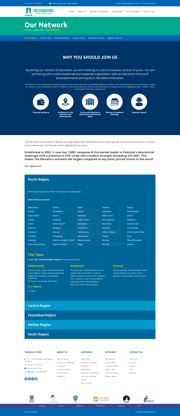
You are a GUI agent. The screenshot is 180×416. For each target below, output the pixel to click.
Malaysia (42, 406)
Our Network (52, 30)
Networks (38, 30)
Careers (132, 366)
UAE (139, 406)
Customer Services (96, 38)
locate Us (132, 362)
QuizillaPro (61, 376)
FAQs (131, 369)
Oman (61, 406)
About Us (82, 11)
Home (71, 11)
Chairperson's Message (65, 362)
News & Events (62, 373)
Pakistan (79, 406)
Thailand (121, 406)
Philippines (100, 406)
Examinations (86, 369)
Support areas (79, 38)
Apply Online (85, 359)
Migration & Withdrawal (89, 373)
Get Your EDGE (133, 11)
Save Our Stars (86, 383)
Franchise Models (61, 38)
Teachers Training (63, 369)
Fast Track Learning (88, 376)
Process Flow (45, 38)
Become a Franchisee (99, 11)
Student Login (148, 3)
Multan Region (39, 325)
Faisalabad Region (42, 315)
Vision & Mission (63, 359)
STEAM (83, 380)
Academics (85, 366)
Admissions (117, 11)
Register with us (114, 38)
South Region (38, 334)
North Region (38, 179)
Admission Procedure (89, 362)
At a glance (61, 366)
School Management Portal (128, 3)
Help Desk (133, 359)
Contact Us (148, 11)
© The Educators (31, 412)
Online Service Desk (63, 3)
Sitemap (132, 373)
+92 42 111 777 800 (33, 3)
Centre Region (39, 305)
